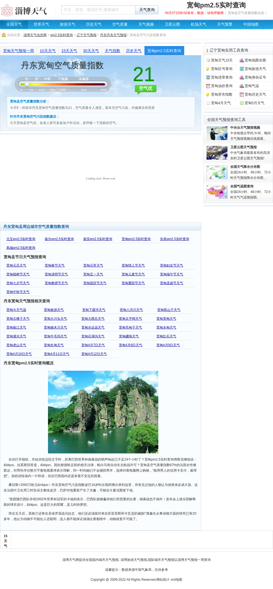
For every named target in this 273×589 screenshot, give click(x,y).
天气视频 (146, 24)
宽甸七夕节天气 (18, 283)
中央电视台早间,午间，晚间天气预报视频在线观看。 (250, 133)
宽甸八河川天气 (131, 310)
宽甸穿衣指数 (221, 94)
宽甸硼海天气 (129, 336)
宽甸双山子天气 (168, 310)
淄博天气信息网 (35, 35)
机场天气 (198, 24)
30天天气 (91, 51)
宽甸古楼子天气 (18, 319)
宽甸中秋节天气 (18, 292)
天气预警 (224, 24)
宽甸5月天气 (254, 103)
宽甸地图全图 (255, 60)
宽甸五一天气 (93, 274)
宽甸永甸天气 (166, 327)
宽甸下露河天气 (93, 310)
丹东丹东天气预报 (113, 35)
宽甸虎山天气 (16, 345)
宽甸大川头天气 (55, 319)
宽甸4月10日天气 (19, 354)
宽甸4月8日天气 (130, 345)
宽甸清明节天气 (56, 274)
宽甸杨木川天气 (55, 327)
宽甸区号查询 (221, 69)
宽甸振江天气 (16, 327)
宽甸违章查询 (221, 77)
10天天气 (48, 51)
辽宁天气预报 (87, 35)
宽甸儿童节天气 (133, 274)
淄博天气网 (70, 560)
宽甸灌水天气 (16, 336)
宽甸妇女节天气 (171, 265)
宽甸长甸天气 (54, 345)
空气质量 (120, 24)
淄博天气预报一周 (191, 560)
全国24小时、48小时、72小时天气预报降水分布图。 (250, 172)
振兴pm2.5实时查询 (59, 239)
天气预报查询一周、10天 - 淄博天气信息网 (26, 10)
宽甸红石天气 (166, 336)
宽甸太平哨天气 (130, 319)
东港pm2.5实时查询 (174, 239)
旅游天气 (67, 24)
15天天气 (69, 51)
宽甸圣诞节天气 (171, 283)
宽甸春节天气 (55, 265)
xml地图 (177, 580)
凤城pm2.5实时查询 (20, 248)
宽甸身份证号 (255, 77)
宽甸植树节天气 (18, 274)
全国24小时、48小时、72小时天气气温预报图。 (250, 191)
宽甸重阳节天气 (133, 283)
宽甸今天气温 (16, 310)
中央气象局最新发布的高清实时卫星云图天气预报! (250, 152)
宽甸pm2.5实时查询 (164, 51)
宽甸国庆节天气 (94, 283)
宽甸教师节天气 (56, 283)
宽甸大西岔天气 (93, 319)
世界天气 (41, 24)
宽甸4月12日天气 (94, 354)
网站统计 (163, 580)
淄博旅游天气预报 (134, 560)
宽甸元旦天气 (16, 265)
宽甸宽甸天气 (166, 319)
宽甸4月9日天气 (168, 345)
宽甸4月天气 (221, 103)
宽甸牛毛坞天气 (55, 336)
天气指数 (112, 51)
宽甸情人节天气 (133, 265)
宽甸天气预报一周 (18, 51)
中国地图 (251, 24)
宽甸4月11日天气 (56, 354)
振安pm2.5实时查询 (97, 239)
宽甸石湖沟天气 (93, 336)
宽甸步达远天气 (93, 327)
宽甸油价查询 (221, 86)
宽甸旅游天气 (54, 310)
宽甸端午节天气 (171, 274)
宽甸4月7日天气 (93, 345)
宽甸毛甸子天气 (130, 327)
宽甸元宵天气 (93, 265)
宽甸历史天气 (255, 94)
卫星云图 (172, 24)
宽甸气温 (252, 86)
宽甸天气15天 (222, 60)
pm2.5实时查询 (61, 35)
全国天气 (14, 24)
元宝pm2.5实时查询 (20, 239)
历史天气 (93, 24)
